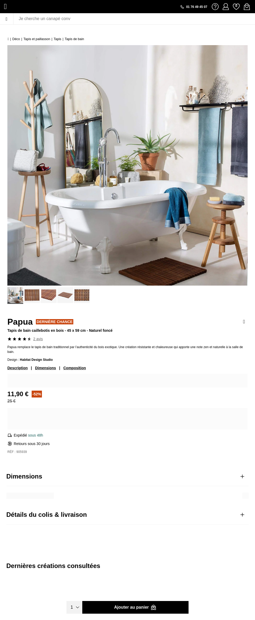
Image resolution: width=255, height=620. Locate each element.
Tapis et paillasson (36, 39)
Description (17, 368)
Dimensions (45, 368)
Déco (16, 39)
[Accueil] (8, 39)
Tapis (57, 39)
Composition (74, 368)
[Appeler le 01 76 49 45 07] (193, 6)
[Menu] (6, 18)
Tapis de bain (74, 39)
